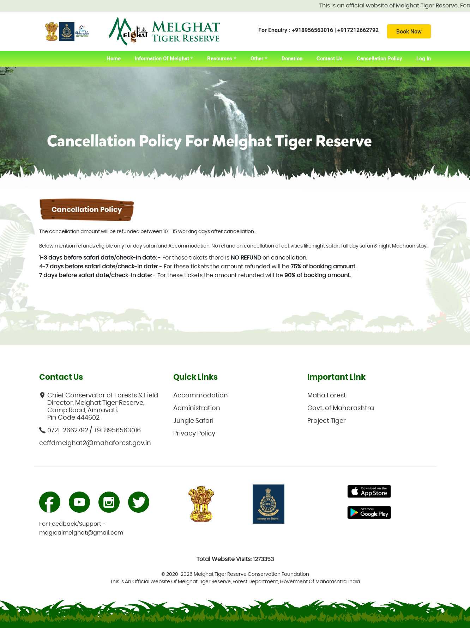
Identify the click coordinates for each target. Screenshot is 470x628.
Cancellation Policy (379, 58)
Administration (196, 408)
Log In (423, 58)
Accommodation (200, 395)
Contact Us (330, 58)
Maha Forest (326, 395)
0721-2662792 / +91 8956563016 (90, 430)
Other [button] (257, 58)
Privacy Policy (194, 434)
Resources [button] (219, 58)
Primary (369, 492)
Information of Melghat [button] (162, 58)
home (117, 58)
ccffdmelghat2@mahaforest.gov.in (95, 443)
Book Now (409, 31)
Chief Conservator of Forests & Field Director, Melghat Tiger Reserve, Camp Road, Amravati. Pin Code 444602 (98, 406)
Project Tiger (326, 421)
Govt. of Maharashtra (340, 408)
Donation (292, 58)
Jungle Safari (193, 421)
